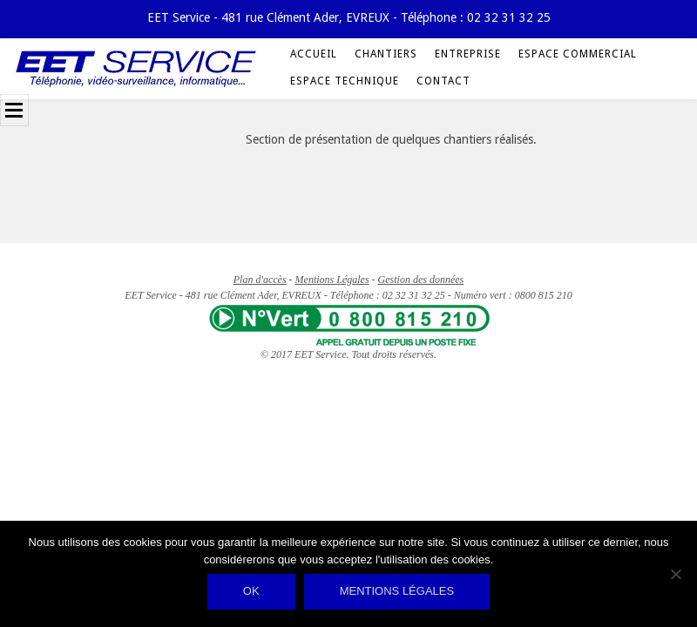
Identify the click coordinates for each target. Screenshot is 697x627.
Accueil (313, 54)
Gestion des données (421, 279)
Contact (443, 81)
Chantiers (386, 54)
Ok (251, 590)
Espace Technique (344, 81)
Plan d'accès (260, 279)
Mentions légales (397, 590)
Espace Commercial (577, 54)
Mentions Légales (332, 279)
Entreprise (468, 54)
